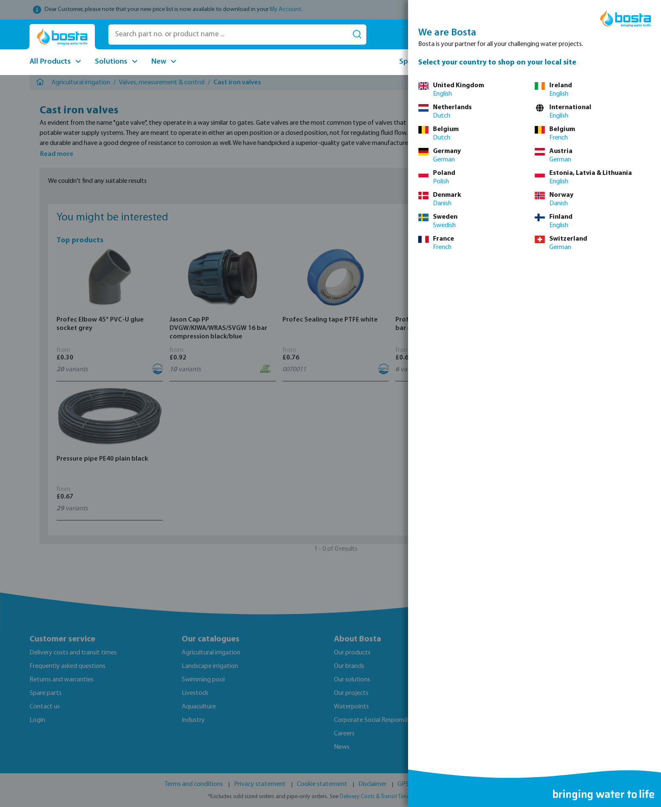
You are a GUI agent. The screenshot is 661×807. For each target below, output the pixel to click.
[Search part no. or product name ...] (228, 34)
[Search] (357, 34)
